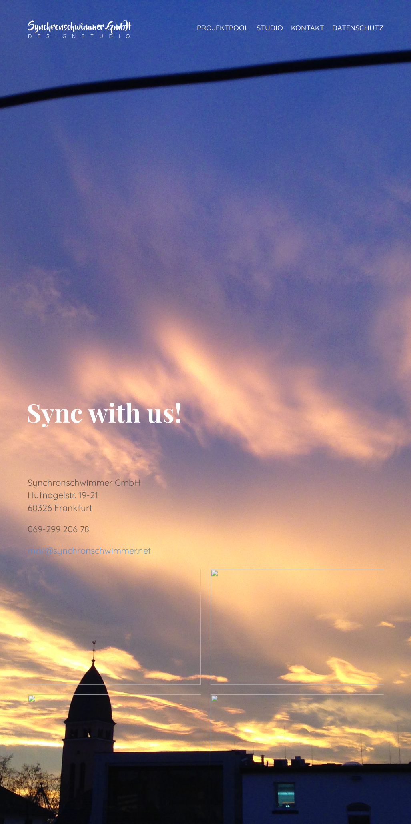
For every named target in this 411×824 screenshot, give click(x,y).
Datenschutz (358, 28)
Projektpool (223, 28)
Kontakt (307, 28)
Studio (270, 28)
